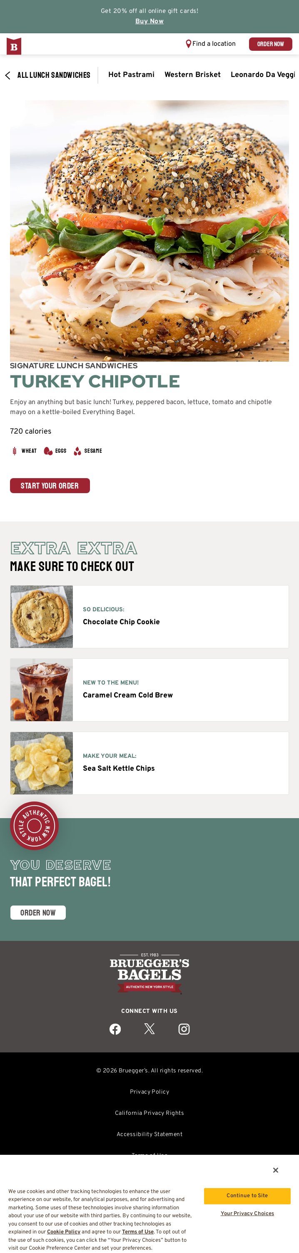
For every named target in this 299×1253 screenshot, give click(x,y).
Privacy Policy (149, 1092)
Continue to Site (247, 1196)
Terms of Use (138, 1232)
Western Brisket (192, 75)
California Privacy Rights (149, 1113)
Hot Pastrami (131, 75)
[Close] (276, 1170)
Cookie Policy (63, 1232)
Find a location (214, 44)
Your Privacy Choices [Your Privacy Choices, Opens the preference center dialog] (247, 1214)
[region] (149, 1203)
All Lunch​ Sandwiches (47, 75)
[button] (210, 44)
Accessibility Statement (149, 1134)
